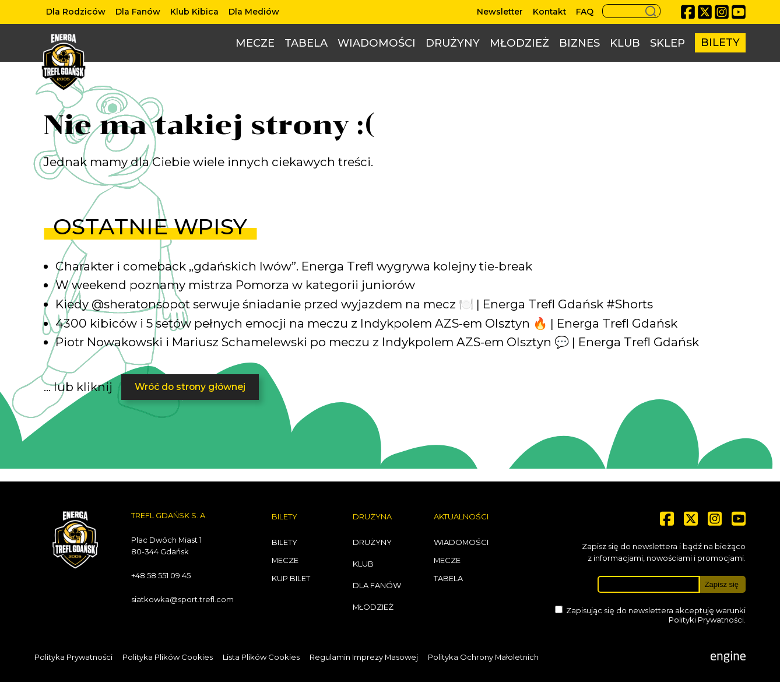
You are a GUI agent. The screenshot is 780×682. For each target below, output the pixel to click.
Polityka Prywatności (73, 657)
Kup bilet (291, 578)
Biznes (579, 43)
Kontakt (549, 11)
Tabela (306, 43)
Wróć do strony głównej (190, 386)
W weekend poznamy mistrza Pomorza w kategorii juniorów (235, 284)
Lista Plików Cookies (261, 657)
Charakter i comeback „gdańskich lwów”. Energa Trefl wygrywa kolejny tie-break (293, 266)
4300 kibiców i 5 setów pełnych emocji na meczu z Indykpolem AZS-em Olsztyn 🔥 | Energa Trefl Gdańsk (366, 323)
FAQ (584, 11)
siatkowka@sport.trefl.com (182, 599)
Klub (625, 43)
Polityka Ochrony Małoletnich (483, 657)
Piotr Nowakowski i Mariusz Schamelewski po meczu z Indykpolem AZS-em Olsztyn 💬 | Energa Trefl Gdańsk (377, 342)
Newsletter (500, 11)
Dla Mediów (254, 11)
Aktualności (461, 516)
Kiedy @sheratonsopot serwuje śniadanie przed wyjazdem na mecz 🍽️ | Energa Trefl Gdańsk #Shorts (354, 304)
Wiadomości (377, 43)
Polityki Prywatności (706, 619)
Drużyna (372, 516)
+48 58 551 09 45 (161, 575)
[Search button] (631, 11)
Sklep (667, 43)
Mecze (255, 43)
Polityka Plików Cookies (167, 657)
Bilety (720, 42)
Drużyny (453, 43)
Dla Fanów (137, 11)
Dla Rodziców (76, 11)
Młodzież (519, 43)
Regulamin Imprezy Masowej (364, 657)
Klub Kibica (194, 11)
